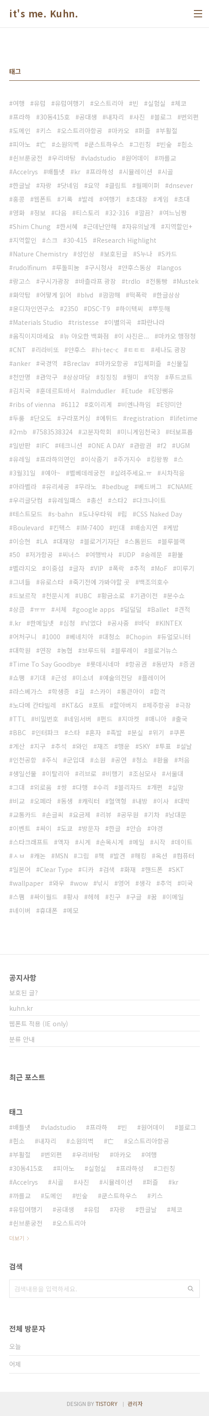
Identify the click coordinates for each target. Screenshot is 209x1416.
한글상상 (168, 294)
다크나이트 (151, 500)
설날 (186, 746)
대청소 (111, 636)
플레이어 (154, 677)
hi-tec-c (106, 349)
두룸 (19, 418)
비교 (19, 800)
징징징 (109, 376)
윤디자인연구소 (33, 308)
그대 (19, 787)
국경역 (49, 363)
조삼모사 (144, 773)
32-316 (119, 212)
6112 (71, 404)
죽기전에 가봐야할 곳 (101, 581)
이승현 (22, 541)
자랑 (46, 185)
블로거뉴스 (162, 650)
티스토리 (88, 212)
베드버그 (150, 486)
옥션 (161, 855)
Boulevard (28, 527)
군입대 (76, 759)
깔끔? (146, 212)
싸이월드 (46, 896)
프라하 (22, 116)
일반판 (22, 445)
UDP (128, 554)
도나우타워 (97, 513)
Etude (134, 390)
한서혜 (69, 226)
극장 (185, 705)
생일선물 (25, 773)
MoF (161, 568)
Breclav (78, 363)
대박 (184, 800)
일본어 (22, 869)
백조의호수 (154, 581)
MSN (61, 855)
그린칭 (142, 144)
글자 (79, 568)
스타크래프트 (30, 841)
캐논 (40, 855)
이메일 (175, 896)
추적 (139, 568)
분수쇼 (176, 595)
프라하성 (101, 171)
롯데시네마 (105, 664)
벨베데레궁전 (87, 472)
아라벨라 (25, 486)
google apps (95, 609)
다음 (61, 212)
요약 (94, 185)
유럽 (40, 103)
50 (16, 554)
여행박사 (101, 554)
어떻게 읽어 (55, 294)
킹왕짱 (159, 459)
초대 (184, 199)
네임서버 (79, 718)
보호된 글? (23, 992)
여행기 (112, 199)
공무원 (130, 814)
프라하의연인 (57, 459)
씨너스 (71, 554)
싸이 (46, 828)
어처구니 (25, 636)
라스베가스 (28, 691)
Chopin (140, 636)
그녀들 (22, 581)
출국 (182, 718)
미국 (187, 883)
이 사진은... (133, 335)
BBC (19, 732)
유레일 (22, 459)
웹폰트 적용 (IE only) (38, 1023)
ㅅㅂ (19, 855)
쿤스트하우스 (106, 144)
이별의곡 (120, 322)
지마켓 (130, 718)
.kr (17, 622)
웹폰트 (43, 199)
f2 (163, 445)
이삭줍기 (96, 459)
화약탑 (22, 294)
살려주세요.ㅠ (133, 472)
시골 (167, 171)
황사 (73, 896)
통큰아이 (133, 691)
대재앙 (66, 541)
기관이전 (146, 595)
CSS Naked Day (159, 513)
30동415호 (55, 116)
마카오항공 (114, 363)
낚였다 (93, 622)
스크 (52, 240)
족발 (116, 732)
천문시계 (58, 595)
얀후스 (77, 349)
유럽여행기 (70, 103)
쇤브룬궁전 (28, 157)
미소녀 (85, 677)
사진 (139, 116)
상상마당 (79, 376)
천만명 (22, 376)
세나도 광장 (170, 349)
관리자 (135, 1403)
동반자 (165, 664)
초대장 (139, 199)
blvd (86, 294)
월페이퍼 (148, 185)
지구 (40, 746)
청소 (142, 759)
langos (171, 267)
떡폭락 (138, 294)
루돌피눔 (68, 267)
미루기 (185, 568)
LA (44, 541)
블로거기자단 (101, 541)
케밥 (173, 527)
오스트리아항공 (81, 130)
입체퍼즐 (149, 363)
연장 (46, 650)
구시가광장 (55, 281)
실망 (178, 787)
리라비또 (47, 349)
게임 (163, 199)
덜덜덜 (133, 609)
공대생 (88, 116)
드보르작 (25, 595)
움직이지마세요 (33, 335)
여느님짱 (175, 212)
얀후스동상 (136, 267)
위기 (158, 732)
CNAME (182, 486)
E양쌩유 (163, 390)
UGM (183, 445)
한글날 (22, 185)
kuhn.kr (21, 1008)
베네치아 (81, 636)
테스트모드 (28, 513)
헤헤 (94, 896)
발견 (119, 855)
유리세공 (58, 486)
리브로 (87, 773)
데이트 (184, 841)
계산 (19, 746)
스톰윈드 (140, 541)
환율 (163, 759)
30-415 (77, 240)
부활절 (168, 130)
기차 (154, 814)
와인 (82, 746)
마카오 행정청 (177, 335)
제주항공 (158, 705)
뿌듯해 (161, 308)
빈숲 (166, 144)
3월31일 (24, 472)
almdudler (100, 390)
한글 (115, 828)
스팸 (19, 896)
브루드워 (94, 650)
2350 (71, 308)
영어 (124, 883)
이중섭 (55, 568)
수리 (103, 787)
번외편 (190, 116)
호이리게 (100, 404)
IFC (44, 445)
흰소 (187, 144)
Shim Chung (32, 226)
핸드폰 (154, 869)
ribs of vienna (34, 404)
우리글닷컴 (28, 500)
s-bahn (62, 513)
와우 (58, 883)
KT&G (74, 705)
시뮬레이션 (137, 171)
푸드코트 (181, 376)
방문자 (91, 828)
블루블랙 (173, 541)
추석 (61, 746)
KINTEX (170, 622)
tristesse (85, 322)
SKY (144, 746)
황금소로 (113, 595)
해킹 (140, 855)
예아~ (52, 472)
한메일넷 (42, 622)
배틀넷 (56, 171)
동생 (67, 800)
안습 (136, 828)
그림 (83, 855)
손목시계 (111, 841)
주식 (52, 759)
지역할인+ (178, 226)
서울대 (174, 773)
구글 (136, 896)
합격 (160, 691)
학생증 (61, 691)
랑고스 (22, 281)
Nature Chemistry (40, 253)
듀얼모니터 (176, 636)
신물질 (179, 363)
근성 (61, 677)
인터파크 (47, 732)
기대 (40, 677)
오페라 (43, 800)
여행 (19, 103)
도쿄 (67, 828)
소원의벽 (67, 144)
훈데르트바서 (57, 390)
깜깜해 (111, 294)
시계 (85, 841)
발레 (88, 199)
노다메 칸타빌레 (34, 705)
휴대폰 (49, 910)
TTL (19, 718)
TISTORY (107, 1403)
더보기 (16, 1238)
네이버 (22, 910)
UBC (85, 595)
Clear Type (56, 869)
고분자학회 (97, 431)
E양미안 (171, 404)
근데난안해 (102, 226)
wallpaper (28, 883)
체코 (181, 103)
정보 (40, 212)
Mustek (187, 281)
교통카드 (25, 814)
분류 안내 (22, 1039)
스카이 (103, 691)
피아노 (22, 144)
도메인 (22, 130)
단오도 (43, 418)
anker (22, 363)
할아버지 (125, 705)
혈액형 (118, 800)
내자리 (115, 116)
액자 (64, 841)
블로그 (163, 116)
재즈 (103, 746)
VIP (98, 568)
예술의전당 (118, 677)
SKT (178, 869)
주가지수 (129, 459)
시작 (160, 841)
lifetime (185, 418)
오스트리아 (108, 103)
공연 (121, 759)
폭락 (118, 568)
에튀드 (109, 418)
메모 (73, 910)
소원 (100, 759)
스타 (74, 732)
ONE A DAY (107, 445)
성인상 (86, 253)
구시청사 (101, 267)
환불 (177, 554)
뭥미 (133, 376)
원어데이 (137, 157)
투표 (165, 746)
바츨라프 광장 (97, 281)
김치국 (22, 390)
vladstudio (100, 157)
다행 (82, 787)
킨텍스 (62, 527)
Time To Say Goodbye (47, 664)
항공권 (138, 664)
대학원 (22, 650)
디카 (88, 869)
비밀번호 (47, 718)
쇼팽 (19, 677)
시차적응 (173, 472)
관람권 (142, 445)
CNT (19, 349)
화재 (130, 869)
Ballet (160, 609)
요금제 (82, 814)
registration (145, 418)
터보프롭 (181, 431)
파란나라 (153, 322)
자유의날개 (140, 226)
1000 (53, 636)
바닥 (144, 622)
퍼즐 (144, 130)
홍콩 (19, 199)
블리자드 (130, 787)
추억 (166, 883)
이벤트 (22, 828)
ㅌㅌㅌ (136, 349)
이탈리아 (58, 773)
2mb (20, 431)
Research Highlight (126, 240)
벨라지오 (25, 568)
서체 (61, 609)
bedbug (117, 486)
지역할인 (25, 240)
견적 (184, 609)
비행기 (114, 773)
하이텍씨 (131, 308)
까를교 (167, 157)
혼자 (95, 732)
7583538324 (54, 431)
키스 (46, 130)
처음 (184, 759)
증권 (189, 664)
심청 (69, 622)
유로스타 (52, 581)
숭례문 (153, 554)
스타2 (119, 500)
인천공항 (25, 759)
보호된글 (116, 253)
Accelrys (25, 171)
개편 (157, 787)
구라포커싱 (76, 418)
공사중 (120, 622)
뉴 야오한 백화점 (86, 335)
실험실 (157, 103)
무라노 (87, 486)
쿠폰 (179, 732)
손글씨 (55, 814)
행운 (124, 746)
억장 (154, 376)
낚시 (103, 883)
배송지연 (146, 527)
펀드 (107, 718)
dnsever (181, 185)
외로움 (43, 787)
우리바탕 (63, 157)
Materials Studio (38, 322)
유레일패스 (66, 500)
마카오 (120, 130)
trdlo (132, 281)
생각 (145, 883)
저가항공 (41, 554)
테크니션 (70, 445)
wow (81, 883)
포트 (98, 705)
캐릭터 (91, 800)
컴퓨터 (185, 855)
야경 (157, 828)
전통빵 (158, 281)
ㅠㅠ (40, 609)
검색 (109, 869)
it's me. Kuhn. (43, 13)
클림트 (118, 185)
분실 (137, 732)
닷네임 (70, 185)
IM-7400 (92, 527)
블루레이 (127, 650)
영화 (19, 212)
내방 (142, 800)
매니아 (157, 718)
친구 (115, 896)
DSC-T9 (98, 308)
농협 (67, 650)
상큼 (19, 609)
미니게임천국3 (140, 431)
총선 (96, 500)
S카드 (169, 253)
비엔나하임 (136, 404)
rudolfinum (30, 267)
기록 (67, 199)
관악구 (49, 376)
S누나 (144, 253)
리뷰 (106, 814)
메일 (139, 841)
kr (77, 171)
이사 (163, 800)
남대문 (178, 814)
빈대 (119, 527)
